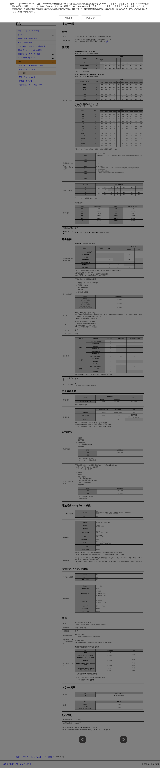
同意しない (17, 9)
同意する (118, 6)
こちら (41, 6)
